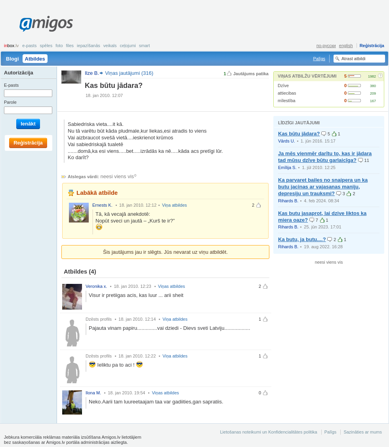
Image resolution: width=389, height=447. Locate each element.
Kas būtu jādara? (299, 134)
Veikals (110, 45)
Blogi (12, 59)
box (11, 45)
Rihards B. (288, 200)
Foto (59, 45)
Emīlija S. (287, 167)
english (346, 45)
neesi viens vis (117, 176)
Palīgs (319, 58)
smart (144, 45)
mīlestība (287, 100)
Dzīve (283, 85)
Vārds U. (286, 141)
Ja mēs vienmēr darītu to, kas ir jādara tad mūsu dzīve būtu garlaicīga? (325, 156)
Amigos (46, 24)
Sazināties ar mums (362, 432)
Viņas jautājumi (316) (129, 73)
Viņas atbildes (171, 286)
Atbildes (35, 59)
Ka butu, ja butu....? (302, 239)
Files (70, 45)
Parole (10, 102)
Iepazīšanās (88, 45)
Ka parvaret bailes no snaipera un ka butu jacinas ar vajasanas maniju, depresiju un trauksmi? (323, 186)
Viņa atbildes (174, 205)
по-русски (326, 45)
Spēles (46, 45)
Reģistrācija (372, 45)
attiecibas (287, 93)
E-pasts (29, 45)
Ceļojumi (127, 45)
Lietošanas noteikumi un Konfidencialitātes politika (268, 432)
